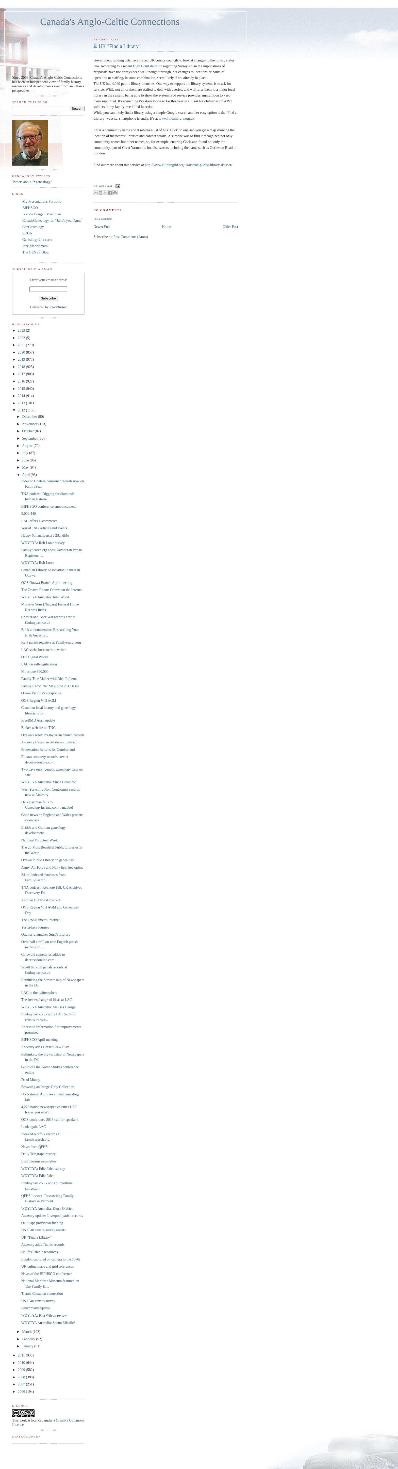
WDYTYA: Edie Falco (38, 1176)
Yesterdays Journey (35, 927)
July (25, 453)
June (26, 460)
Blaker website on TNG (38, 728)
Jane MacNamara (35, 246)
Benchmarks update (35, 1308)
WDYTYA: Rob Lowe (37, 563)
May (26, 467)
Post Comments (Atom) (130, 237)
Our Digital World (34, 657)
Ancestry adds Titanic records (42, 1244)
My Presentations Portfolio (41, 201)
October (28, 431)
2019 (22, 359)
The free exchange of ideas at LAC (46, 1000)
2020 (22, 352)
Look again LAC (33, 1127)
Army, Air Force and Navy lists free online (52, 867)
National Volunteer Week (39, 840)
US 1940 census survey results (43, 1230)
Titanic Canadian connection (42, 1293)
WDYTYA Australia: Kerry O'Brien (47, 1208)
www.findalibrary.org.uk (176, 118)
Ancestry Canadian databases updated (48, 742)
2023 (22, 330)
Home (166, 227)
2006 (22, 1392)
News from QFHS (34, 1147)
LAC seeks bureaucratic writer (43, 650)
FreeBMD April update (38, 720)
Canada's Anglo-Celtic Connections (110, 21)
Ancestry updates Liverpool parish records (52, 1215)
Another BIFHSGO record (40, 900)
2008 (22, 1377)
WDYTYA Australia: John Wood (45, 597)
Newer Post (101, 227)
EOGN (27, 233)
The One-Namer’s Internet (40, 920)
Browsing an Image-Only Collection (47, 1087)
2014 (22, 396)
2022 (22, 338)
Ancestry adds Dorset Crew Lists (45, 1047)
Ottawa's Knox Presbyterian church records (52, 735)
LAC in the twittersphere (39, 993)
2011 (22, 1355)
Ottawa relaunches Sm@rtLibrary (45, 934)
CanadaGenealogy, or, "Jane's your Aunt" (52, 220)
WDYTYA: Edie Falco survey (43, 1169)
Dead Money (30, 1080)
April (26, 475)
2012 (22, 410)
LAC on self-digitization (39, 664)
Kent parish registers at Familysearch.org (51, 642)
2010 (22, 1363)
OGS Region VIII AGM (38, 700)
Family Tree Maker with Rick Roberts (49, 679)
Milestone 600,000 (34, 671)
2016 (22, 381)
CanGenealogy (33, 227)
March (27, 1332)
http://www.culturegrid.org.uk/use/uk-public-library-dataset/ (188, 165)
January (28, 1346)
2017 (22, 374)
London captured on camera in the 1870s (50, 1259)
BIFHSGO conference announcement (48, 506)
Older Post (230, 227)
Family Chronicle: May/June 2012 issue (50, 686)
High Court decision (147, 66)
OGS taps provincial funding (42, 1223)
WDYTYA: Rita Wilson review (44, 1315)
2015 (22, 389)
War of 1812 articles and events (44, 528)
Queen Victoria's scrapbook (41, 693)
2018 (22, 367)
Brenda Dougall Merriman (41, 214)
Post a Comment (102, 218)
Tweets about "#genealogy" (32, 182)
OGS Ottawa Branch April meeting (46, 583)
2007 (22, 1384)
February (29, 1339)
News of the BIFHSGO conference (46, 1274)
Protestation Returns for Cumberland (48, 749)
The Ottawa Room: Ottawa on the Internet (51, 590)
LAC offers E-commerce (39, 521)
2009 (22, 1370)
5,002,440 (28, 514)
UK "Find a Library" (119, 46)
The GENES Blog (35, 252)
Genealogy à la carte (37, 239)
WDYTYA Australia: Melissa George (48, 1007)
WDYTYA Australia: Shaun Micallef (48, 1323)
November (30, 424)
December (30, 416)
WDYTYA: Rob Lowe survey (43, 543)
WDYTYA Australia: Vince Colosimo (48, 782)
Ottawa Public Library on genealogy (47, 860)
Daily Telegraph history (38, 1154)
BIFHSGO (30, 208)
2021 (22, 345)
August (28, 446)
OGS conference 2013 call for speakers (49, 1119)
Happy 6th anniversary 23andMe (45, 535)
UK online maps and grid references (47, 1266)
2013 (22, 403)
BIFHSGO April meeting (39, 1039)
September (30, 438)
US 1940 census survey (38, 1301)
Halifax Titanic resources (39, 1252)
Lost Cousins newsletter (38, 1161)
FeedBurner (58, 307)
